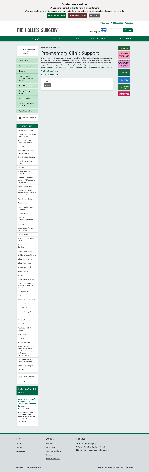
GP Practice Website (105, 467)
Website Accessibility (53, 451)
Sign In (18, 443)
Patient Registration (26, 86)
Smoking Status (24, 98)
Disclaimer (50, 443)
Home (43, 47)
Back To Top (20, 451)
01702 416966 (117, 23)
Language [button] (104, 23)
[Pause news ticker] (34, 389)
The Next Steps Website (49, 71)
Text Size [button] (129, 23)
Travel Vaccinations (25, 111)
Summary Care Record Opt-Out (26, 105)
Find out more (94, 15)
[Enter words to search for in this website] (116, 30)
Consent (22, 71)
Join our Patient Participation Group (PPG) (26, 78)
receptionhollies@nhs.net (99, 450)
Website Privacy (51, 447)
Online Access (24, 61)
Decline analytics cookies (77, 15)
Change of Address (25, 66)
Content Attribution (53, 459)
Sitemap (19, 447)
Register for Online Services (25, 92)
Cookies (49, 455)
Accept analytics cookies (56, 15)
